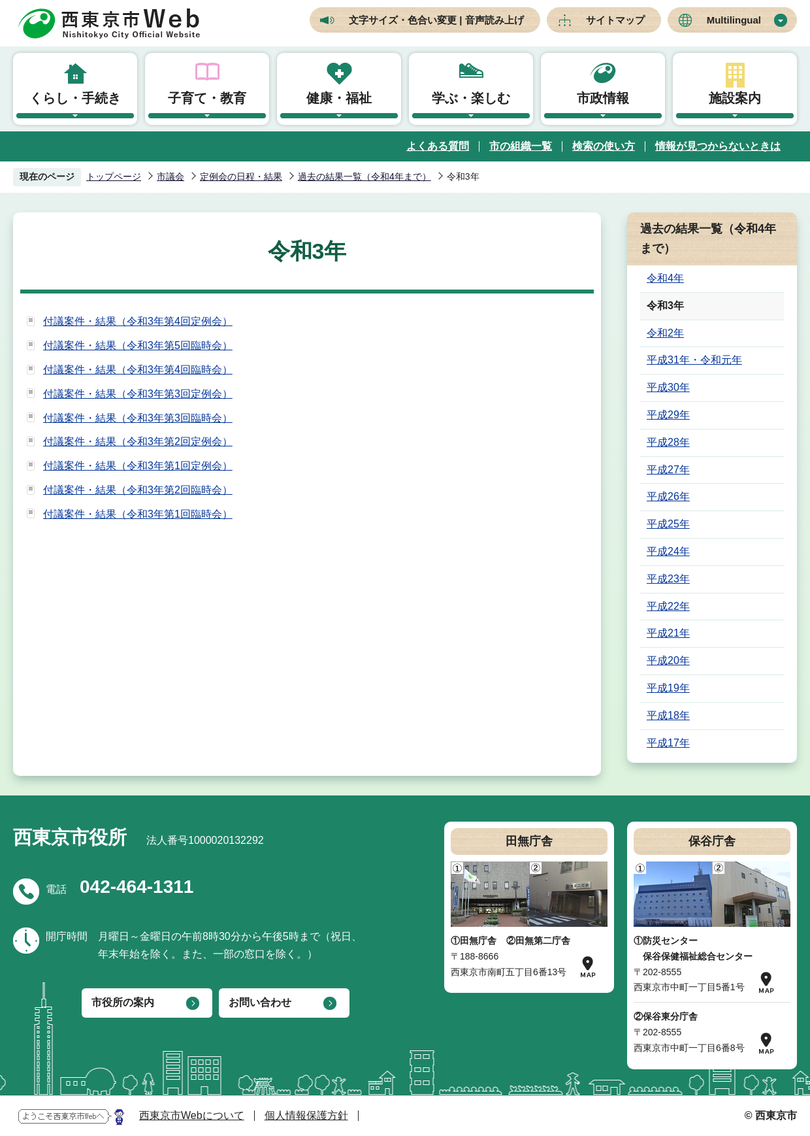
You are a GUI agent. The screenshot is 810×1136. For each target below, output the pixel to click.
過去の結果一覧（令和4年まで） (364, 176)
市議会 (170, 176)
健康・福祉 (339, 98)
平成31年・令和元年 (694, 359)
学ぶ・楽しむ (471, 98)
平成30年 (668, 387)
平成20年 (668, 660)
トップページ (113, 176)
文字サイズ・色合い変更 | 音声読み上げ (436, 19)
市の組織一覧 (520, 146)
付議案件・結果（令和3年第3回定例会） (138, 393)
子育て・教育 (207, 98)
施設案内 (735, 98)
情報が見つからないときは (718, 146)
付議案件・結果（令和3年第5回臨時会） (138, 345)
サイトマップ (615, 19)
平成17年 (668, 742)
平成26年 (668, 496)
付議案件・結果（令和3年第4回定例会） (138, 321)
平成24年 (668, 551)
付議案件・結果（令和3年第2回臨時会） (138, 489)
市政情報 (603, 98)
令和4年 (665, 278)
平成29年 (668, 414)
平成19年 (668, 687)
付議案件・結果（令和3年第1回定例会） (138, 465)
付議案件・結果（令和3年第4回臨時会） (138, 369)
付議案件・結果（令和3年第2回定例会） (138, 441)
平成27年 (668, 469)
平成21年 (668, 633)
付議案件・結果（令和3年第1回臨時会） (138, 514)
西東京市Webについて (191, 1115)
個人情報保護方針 (306, 1115)
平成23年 (668, 578)
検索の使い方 (603, 146)
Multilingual (734, 19)
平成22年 (668, 606)
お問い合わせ (260, 1002)
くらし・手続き (75, 98)
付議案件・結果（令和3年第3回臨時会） (138, 418)
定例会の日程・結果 (241, 176)
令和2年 (665, 333)
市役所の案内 (122, 1002)
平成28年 (668, 442)
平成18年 (668, 715)
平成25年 (668, 523)
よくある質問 (437, 146)
